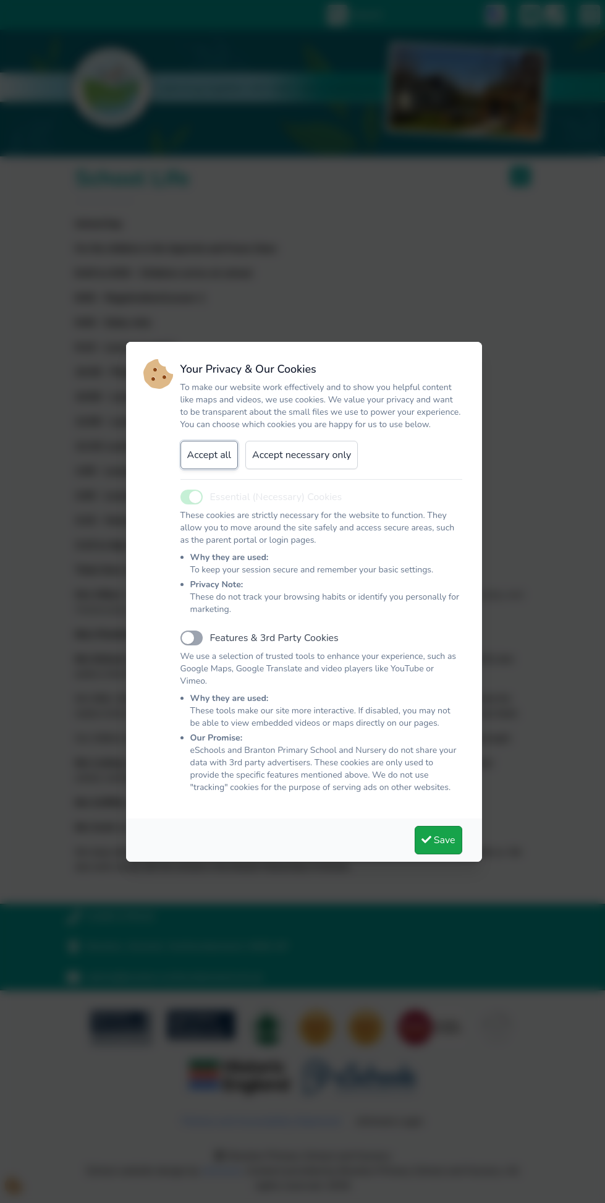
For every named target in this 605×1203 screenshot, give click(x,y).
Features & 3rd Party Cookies (274, 638)
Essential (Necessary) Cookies (276, 497)
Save (438, 840)
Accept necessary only (301, 455)
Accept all (209, 455)
